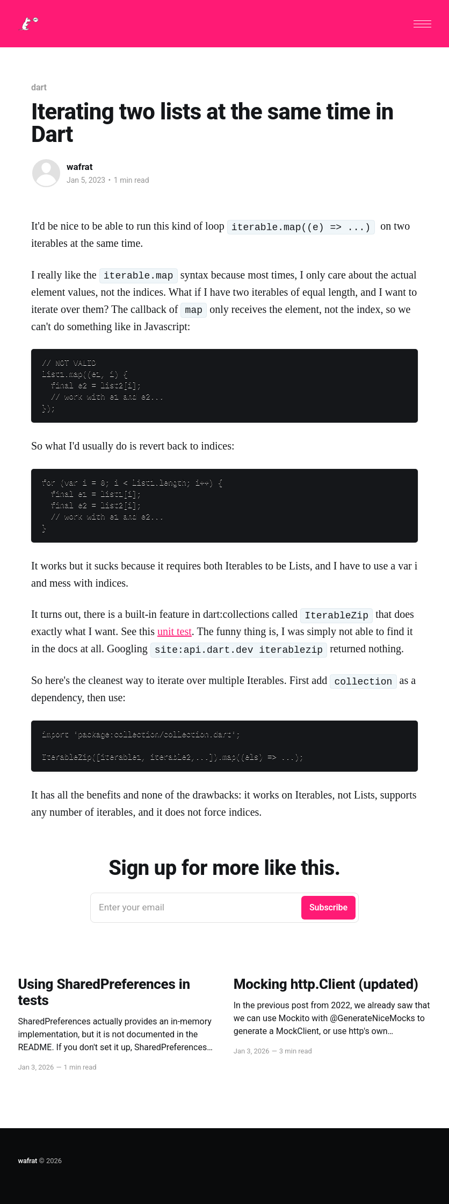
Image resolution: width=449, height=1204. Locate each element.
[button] (422, 24)
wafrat (79, 166)
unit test (174, 631)
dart (39, 87)
